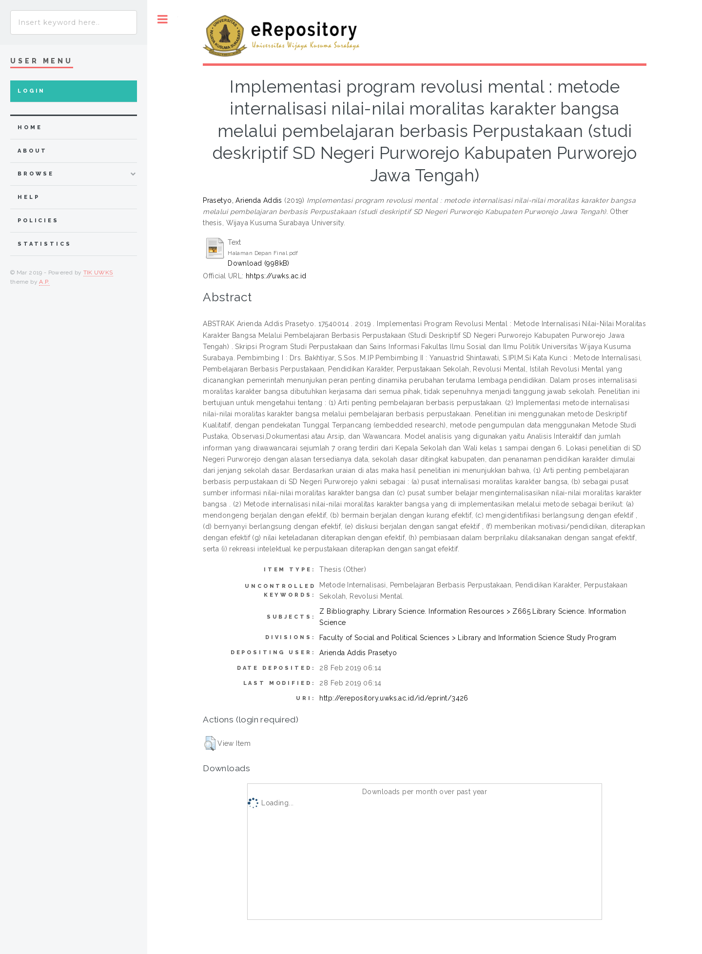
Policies (38, 220)
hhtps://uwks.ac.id (276, 276)
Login (31, 91)
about (32, 151)
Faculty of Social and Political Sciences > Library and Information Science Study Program (467, 638)
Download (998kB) (259, 263)
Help (28, 197)
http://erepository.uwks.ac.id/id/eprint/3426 (393, 698)
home (30, 127)
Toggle (162, 19)
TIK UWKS (98, 272)
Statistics (45, 244)
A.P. (44, 281)
